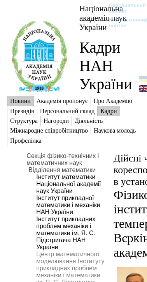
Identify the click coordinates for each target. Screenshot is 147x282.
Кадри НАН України (105, 66)
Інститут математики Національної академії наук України (68, 184)
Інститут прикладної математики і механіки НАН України (68, 205)
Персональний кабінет (123, 8)
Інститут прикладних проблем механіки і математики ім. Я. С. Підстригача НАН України (65, 233)
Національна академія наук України (103, 18)
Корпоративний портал (123, 22)
